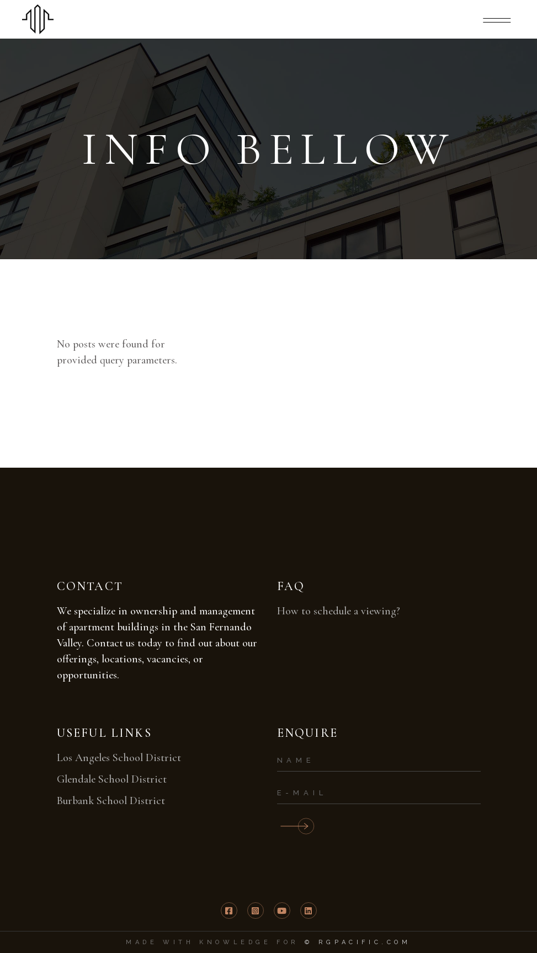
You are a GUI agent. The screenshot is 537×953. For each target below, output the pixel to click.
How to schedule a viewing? (338, 611)
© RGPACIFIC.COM (358, 942)
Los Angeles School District (119, 757)
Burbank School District (111, 800)
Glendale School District (112, 779)
